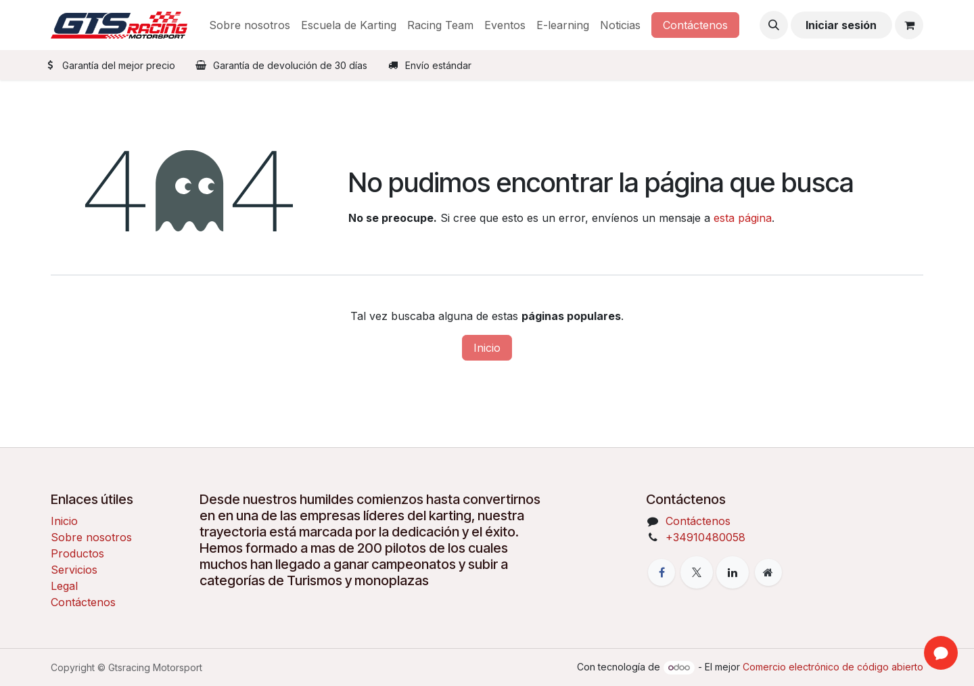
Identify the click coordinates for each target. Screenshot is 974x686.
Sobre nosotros (91, 537)
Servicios (74, 569)
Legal (64, 586)
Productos (77, 553)
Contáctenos (695, 25)
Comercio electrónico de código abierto (833, 666)
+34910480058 (705, 537)
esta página (743, 218)
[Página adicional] (768, 572)
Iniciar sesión (841, 25)
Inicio (487, 348)
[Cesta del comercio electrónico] (909, 25)
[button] (774, 25)
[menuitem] (250, 25)
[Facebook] (661, 572)
